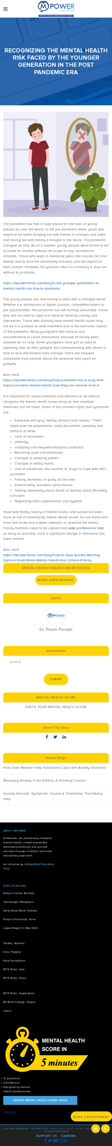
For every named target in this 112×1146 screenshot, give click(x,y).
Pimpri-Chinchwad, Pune (19, 919)
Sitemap (65, 1132)
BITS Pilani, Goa (14, 969)
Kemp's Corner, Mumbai (18, 893)
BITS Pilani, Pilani (15, 978)
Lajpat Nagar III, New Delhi (21, 928)
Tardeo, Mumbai (14, 943)
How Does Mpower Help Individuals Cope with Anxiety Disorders (54, 767)
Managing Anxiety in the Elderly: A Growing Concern (44, 780)
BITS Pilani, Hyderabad (18, 993)
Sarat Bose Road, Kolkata (20, 910)
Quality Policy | (75, 1129)
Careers (68, 1136)
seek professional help (85, 528)
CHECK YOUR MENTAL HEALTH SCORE (56, 707)
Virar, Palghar (12, 952)
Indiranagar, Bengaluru (18, 902)
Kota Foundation (14, 960)
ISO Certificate (52, 1132)
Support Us (46, 1136)
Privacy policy (58, 1129)
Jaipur (7, 1010)
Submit (56, 679)
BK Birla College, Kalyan (19, 1002)
